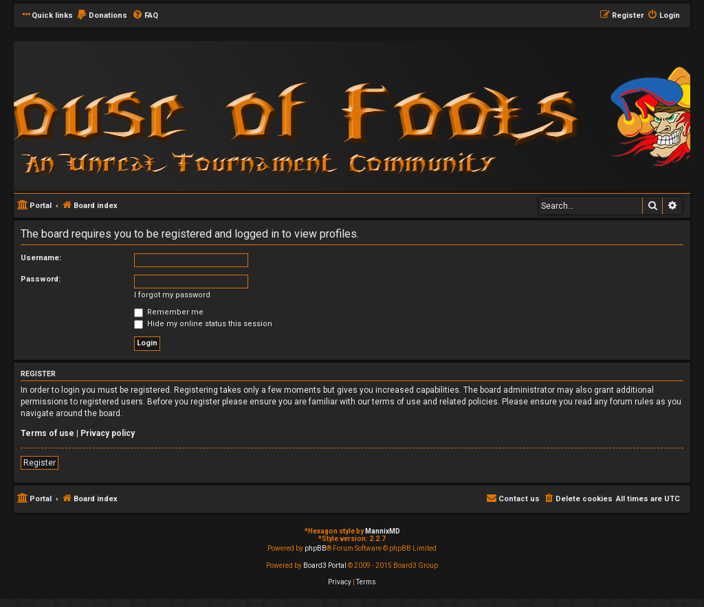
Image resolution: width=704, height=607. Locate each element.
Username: (41, 257)
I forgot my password (172, 294)
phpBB (316, 548)
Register (39, 463)
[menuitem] (101, 16)
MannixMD (382, 531)
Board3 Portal (324, 565)
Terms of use (47, 433)
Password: (40, 279)
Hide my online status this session (203, 323)
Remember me (169, 312)
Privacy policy (107, 433)
